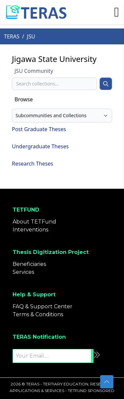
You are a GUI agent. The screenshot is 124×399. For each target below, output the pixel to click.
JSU (31, 36)
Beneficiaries (29, 264)
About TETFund (34, 222)
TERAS (12, 36)
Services (23, 272)
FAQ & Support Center (42, 306)
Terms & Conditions (38, 314)
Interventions (30, 229)
